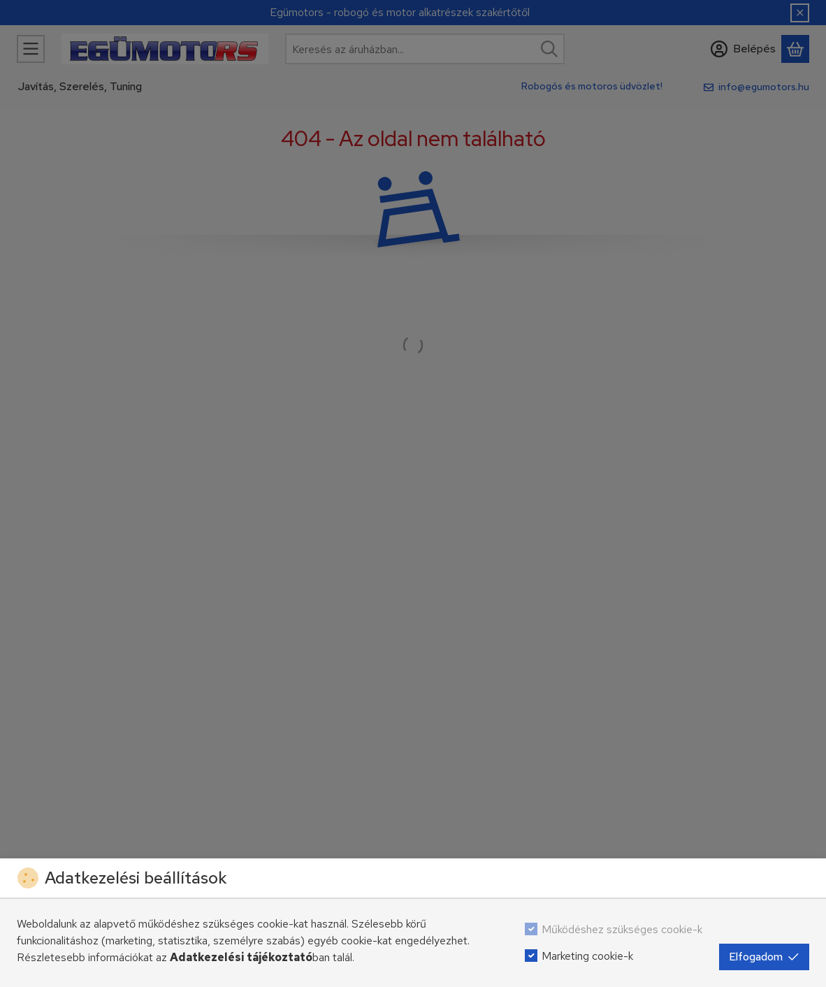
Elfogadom (764, 956)
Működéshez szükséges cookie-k (622, 929)
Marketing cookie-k (587, 956)
